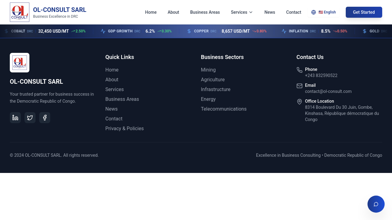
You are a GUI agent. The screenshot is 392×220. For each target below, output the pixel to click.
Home (151, 12)
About (173, 12)
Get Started (364, 12)
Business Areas (205, 12)
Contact (293, 12)
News (269, 12)
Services (242, 12)
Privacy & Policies (124, 128)
